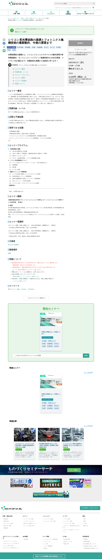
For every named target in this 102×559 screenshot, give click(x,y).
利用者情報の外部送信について (91, 547)
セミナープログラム (21, 75)
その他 (85, 522)
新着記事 (6, 518)
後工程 (56, 345)
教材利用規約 (86, 540)
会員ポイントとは (68, 540)
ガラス (46, 47)
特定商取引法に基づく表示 (90, 545)
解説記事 (18, 448)
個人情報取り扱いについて (90, 543)
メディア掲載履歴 (48, 545)
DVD (84, 518)
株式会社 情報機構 (13, 244)
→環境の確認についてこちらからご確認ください (26, 276)
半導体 (58, 47)
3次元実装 (20, 47)
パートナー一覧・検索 (69, 522)
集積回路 (39, 47)
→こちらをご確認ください (19, 281)
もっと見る (88, 371)
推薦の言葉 (66, 543)
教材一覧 (85, 524)
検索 (86, 355)
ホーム (10, 18)
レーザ (52, 47)
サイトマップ (47, 540)
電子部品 (49, 345)
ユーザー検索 (67, 518)
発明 (43, 345)
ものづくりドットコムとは (10, 540)
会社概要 (26, 538)
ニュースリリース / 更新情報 (51, 538)
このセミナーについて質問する (36, 298)
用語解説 (6, 527)
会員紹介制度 (67, 538)
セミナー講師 (19, 78)
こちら (22, 272)
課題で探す (6, 520)
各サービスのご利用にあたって (11, 547)
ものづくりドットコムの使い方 (11, 542)
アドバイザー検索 (68, 520)
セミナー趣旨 (19, 69)
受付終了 (80, 43)
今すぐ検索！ (74, 469)
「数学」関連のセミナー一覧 (32, 18)
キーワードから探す (8, 522)
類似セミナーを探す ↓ (21, 32)
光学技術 (23, 289)
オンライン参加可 (12, 47)
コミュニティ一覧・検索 (50, 520)
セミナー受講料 (20, 81)
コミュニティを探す (48, 518)
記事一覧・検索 (7, 524)
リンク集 (46, 543)
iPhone (56, 342)
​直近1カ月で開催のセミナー (30, 522)
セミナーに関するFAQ (29, 524)
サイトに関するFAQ (8, 544)
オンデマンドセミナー (47, 336)
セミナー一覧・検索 (28, 518)
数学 (9, 50)
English (45, 547)
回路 (33, 47)
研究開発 (27, 47)
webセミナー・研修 (18, 18)
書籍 (84, 520)
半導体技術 (31, 289)
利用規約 (85, 538)
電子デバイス (51, 340)
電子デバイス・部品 (14, 289)
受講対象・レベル (20, 72)
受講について (19, 84)
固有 (14, 50)
